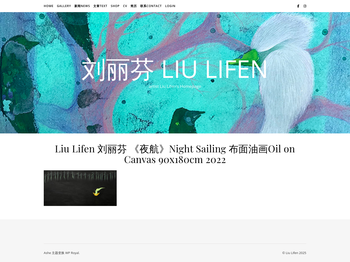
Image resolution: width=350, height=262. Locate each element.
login (170, 6)
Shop (115, 6)
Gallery (64, 6)
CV (125, 6)
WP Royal (72, 253)
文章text (100, 6)
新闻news (82, 6)
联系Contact (151, 6)
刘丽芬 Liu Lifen (175, 68)
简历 (134, 6)
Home (48, 6)
